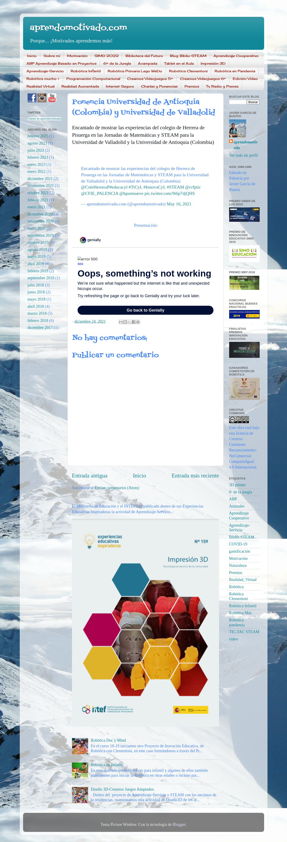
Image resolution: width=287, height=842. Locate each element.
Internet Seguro (120, 86)
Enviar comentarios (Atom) (117, 488)
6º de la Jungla (117, 63)
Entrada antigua (90, 476)
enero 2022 (37, 171)
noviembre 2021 (41, 185)
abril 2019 (36, 264)
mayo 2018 (37, 299)
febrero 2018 (38, 320)
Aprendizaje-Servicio (45, 71)
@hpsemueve (131, 193)
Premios (192, 86)
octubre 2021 (38, 193)
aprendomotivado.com (78, 28)
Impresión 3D (213, 63)
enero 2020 (37, 228)
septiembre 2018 (41, 278)
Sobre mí (51, 56)
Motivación (77, 56)
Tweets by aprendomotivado (44, 118)
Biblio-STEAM (241, 537)
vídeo (233, 639)
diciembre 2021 (40, 178)
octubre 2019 (38, 242)
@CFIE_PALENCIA (99, 193)
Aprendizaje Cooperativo (236, 56)
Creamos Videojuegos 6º (203, 79)
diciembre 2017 (40, 327)
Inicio (32, 56)
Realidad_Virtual (243, 579)
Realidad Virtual (40, 86)
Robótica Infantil (86, 71)
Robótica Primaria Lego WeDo (135, 71)
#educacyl (118, 187)
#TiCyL (135, 187)
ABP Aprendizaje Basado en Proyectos (61, 63)
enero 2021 (37, 207)
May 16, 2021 (179, 203)
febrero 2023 (38, 157)
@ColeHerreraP (95, 187)
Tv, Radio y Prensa (222, 86)
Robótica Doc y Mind (108, 740)
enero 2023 (37, 164)
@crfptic (193, 187)
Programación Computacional (93, 79)
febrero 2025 (38, 136)
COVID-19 (238, 544)
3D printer (237, 485)
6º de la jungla (240, 492)
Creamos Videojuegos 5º (150, 79)
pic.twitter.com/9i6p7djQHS (170, 193)
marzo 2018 (37, 313)
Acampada (147, 63)
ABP (233, 499)
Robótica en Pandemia (235, 71)
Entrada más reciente (195, 476)
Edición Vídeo (245, 79)
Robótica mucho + (42, 79)
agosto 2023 (37, 143)
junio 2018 (36, 292)
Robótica (236, 587)
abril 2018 (36, 306)
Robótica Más (240, 613)
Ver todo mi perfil (243, 155)
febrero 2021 (38, 200)
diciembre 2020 (40, 214)
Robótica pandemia (237, 622)
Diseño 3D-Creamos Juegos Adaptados (122, 789)
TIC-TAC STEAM (244, 632)
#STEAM (175, 187)
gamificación (239, 551)
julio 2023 (36, 150)
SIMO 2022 (106, 56)
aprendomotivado (246, 145)
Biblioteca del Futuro (144, 56)
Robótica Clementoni (188, 71)
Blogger (179, 824)
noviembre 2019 (41, 235)
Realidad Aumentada (80, 86)
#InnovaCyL (155, 187)
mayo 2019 (37, 256)
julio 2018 (36, 285)
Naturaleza (238, 565)
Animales (237, 506)
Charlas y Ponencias (159, 86)
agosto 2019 (37, 249)
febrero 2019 (38, 271)
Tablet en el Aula (179, 63)
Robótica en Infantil (107, 765)
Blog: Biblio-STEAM (188, 56)
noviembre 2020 (41, 221)
